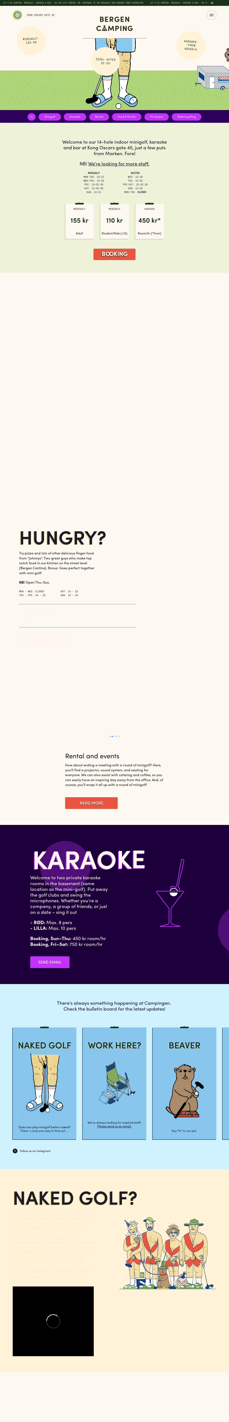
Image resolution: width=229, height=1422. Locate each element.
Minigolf (49, 116)
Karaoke (75, 116)
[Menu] (211, 15)
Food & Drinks (127, 116)
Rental (99, 116)
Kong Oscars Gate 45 (40, 14)
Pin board (156, 116)
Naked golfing (186, 116)
